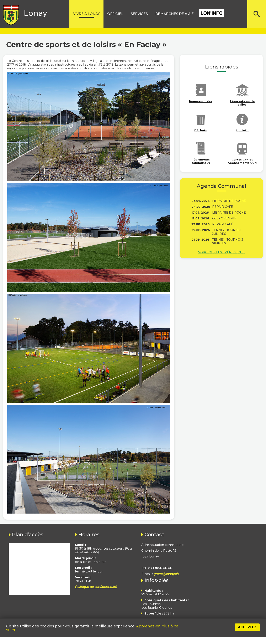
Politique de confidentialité (96, 587)
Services (139, 14)
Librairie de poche (229, 201)
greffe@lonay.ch (166, 574)
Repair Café (222, 207)
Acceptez (247, 627)
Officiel (115, 14)
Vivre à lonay (86, 14)
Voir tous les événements (221, 252)
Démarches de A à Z (174, 14)
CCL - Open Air (224, 218)
